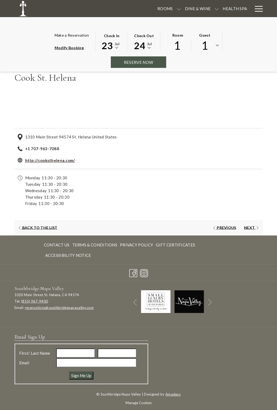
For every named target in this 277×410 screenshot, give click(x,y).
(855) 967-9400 (34, 301)
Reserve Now (145, 62)
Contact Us (57, 244)
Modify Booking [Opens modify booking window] (69, 47)
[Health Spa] (154, 8)
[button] (111, 41)
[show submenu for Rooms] (98, 8)
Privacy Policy (136, 244)
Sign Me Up (81, 375)
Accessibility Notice (68, 255)
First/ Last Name (34, 353)
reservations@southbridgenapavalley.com (59, 307)
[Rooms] (85, 8)
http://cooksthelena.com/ (50, 160)
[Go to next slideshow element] (210, 302)
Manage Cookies (139, 403)
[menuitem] (57, 244)
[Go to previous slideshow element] (135, 302)
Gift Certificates (175, 244)
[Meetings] (184, 8)
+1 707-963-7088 (42, 148)
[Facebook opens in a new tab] (133, 272)
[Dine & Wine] (117, 8)
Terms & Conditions (94, 244)
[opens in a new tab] (155, 301)
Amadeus (173, 394)
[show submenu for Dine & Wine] (136, 8)
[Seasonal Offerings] (225, 8)
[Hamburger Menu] (257, 8)
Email (24, 362)
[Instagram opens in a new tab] (144, 272)
